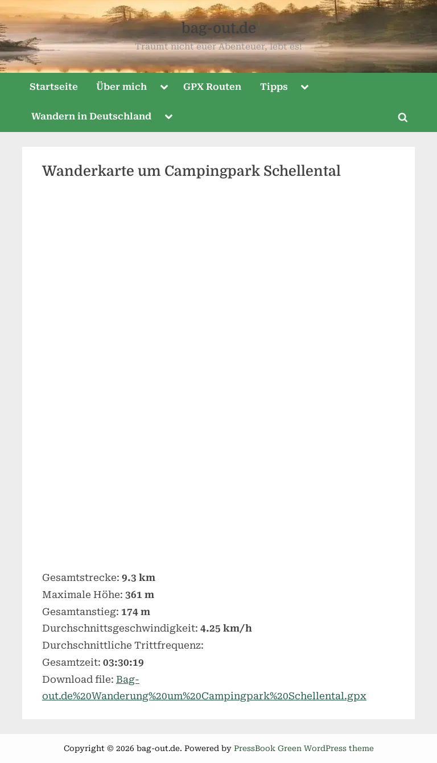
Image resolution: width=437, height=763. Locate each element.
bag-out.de (219, 28)
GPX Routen (212, 86)
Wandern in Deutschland (91, 116)
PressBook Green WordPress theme (304, 748)
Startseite (54, 86)
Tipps (274, 86)
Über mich (121, 86)
